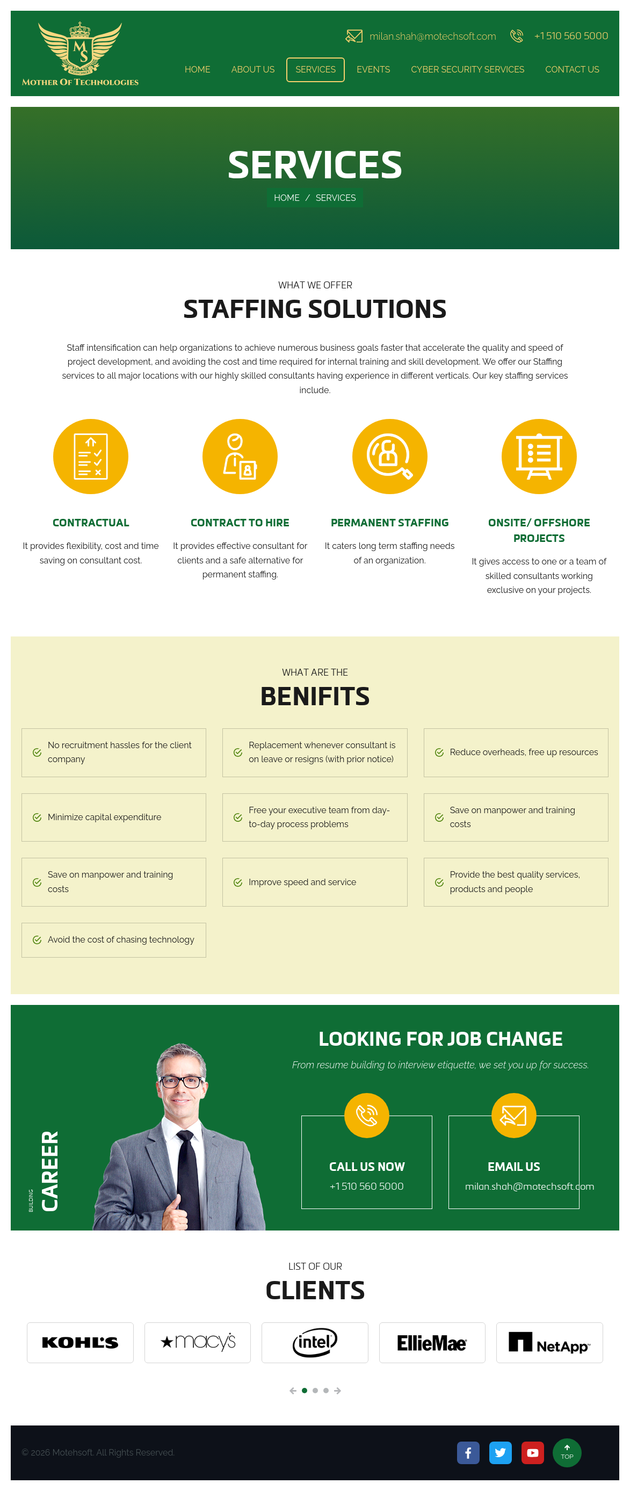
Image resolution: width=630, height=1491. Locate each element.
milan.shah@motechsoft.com (433, 36)
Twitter (500, 1453)
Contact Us (572, 69)
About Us (253, 69)
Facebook (468, 1453)
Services (315, 69)
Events (373, 69)
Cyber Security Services (467, 69)
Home (198, 69)
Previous (292, 1390)
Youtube (533, 1453)
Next (337, 1390)
